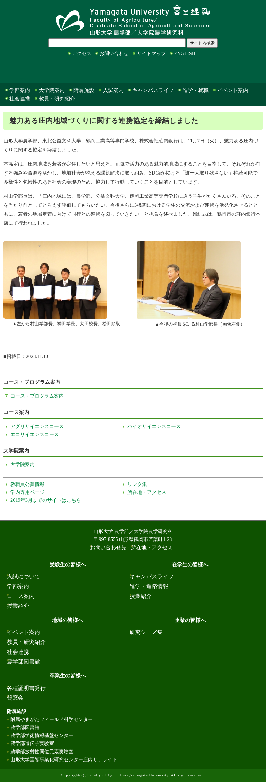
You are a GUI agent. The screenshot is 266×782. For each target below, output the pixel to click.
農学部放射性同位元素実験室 (41, 751)
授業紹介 (18, 606)
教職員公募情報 (27, 484)
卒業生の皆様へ (230, 71)
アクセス (81, 53)
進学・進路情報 (149, 586)
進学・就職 (196, 90)
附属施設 (83, 90)
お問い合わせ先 (108, 547)
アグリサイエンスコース (37, 426)
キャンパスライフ (153, 90)
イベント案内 (232, 90)
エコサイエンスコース (34, 434)
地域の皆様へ (120, 71)
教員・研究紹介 (57, 98)
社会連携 (19, 98)
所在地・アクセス (146, 492)
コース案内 (21, 596)
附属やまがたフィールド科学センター (51, 719)
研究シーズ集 (146, 632)
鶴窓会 (15, 698)
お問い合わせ (113, 53)
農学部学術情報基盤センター (41, 735)
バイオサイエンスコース (154, 426)
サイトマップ (151, 53)
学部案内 (19, 90)
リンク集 (137, 484)
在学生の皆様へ (70, 71)
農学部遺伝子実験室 (32, 743)
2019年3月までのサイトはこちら (45, 500)
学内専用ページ (27, 492)
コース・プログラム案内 (37, 396)
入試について (23, 576)
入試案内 (113, 90)
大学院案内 (52, 90)
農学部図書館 (23, 662)
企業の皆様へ (174, 71)
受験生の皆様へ (17, 71)
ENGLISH (185, 53)
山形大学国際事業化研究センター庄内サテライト (63, 759)
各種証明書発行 (26, 688)
